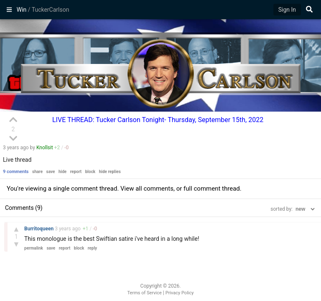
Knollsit (44, 147)
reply (92, 248)
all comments (154, 188)
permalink (33, 248)
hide (62, 171)
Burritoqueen (39, 229)
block (90, 171)
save (50, 171)
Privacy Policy (180, 293)
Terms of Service (144, 293)
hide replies (110, 171)
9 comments (16, 171)
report (76, 171)
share (37, 171)
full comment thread (211, 188)
